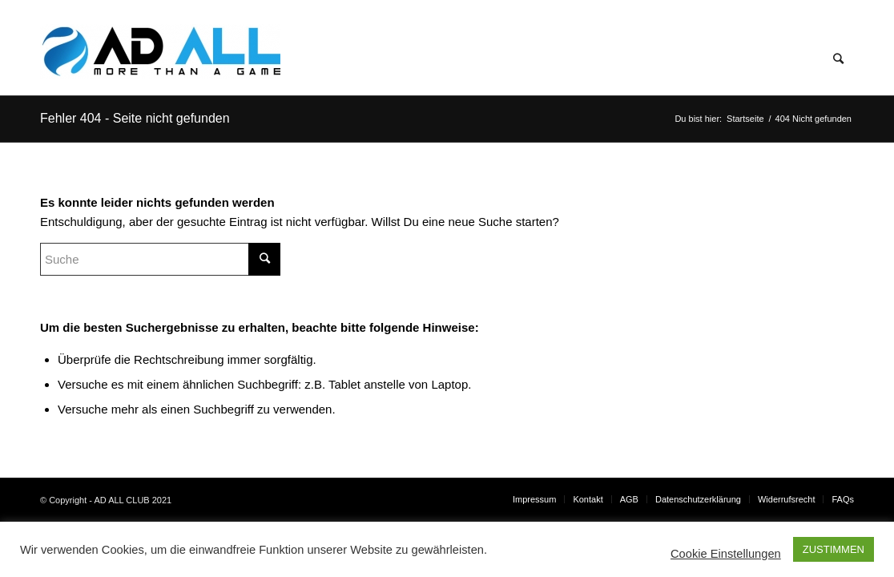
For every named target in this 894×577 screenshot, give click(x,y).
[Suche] (838, 59)
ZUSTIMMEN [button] (833, 549)
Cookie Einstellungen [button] (725, 553)
